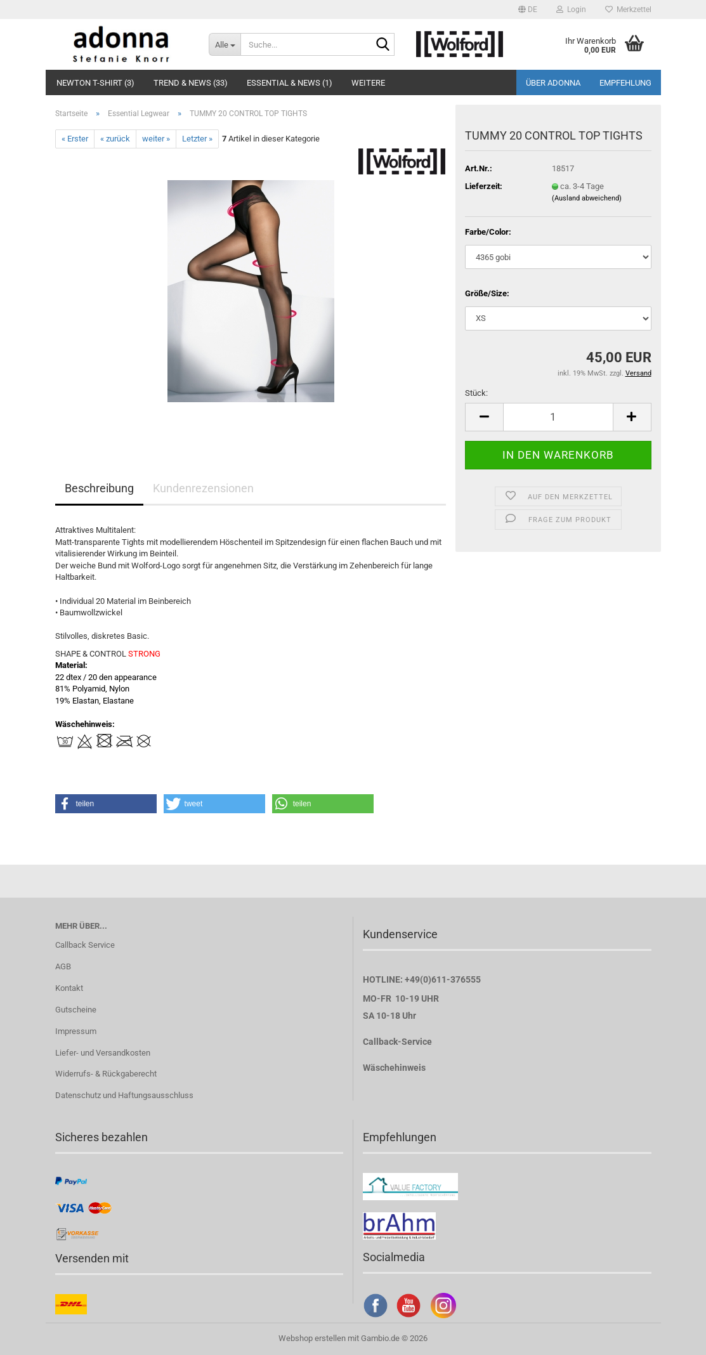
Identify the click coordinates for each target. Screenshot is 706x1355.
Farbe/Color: (488, 232)
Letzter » (197, 138)
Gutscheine (75, 1009)
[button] (528, 9)
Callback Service (85, 945)
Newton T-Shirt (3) (95, 83)
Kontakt (69, 988)
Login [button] (571, 9)
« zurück (115, 138)
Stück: (476, 393)
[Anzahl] (558, 417)
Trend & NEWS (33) (191, 83)
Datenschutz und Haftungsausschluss (124, 1095)
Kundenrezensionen (203, 488)
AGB (63, 966)
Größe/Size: (487, 293)
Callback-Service (397, 1042)
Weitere (368, 83)
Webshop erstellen (312, 1338)
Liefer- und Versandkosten (102, 1052)
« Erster (75, 138)
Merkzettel (628, 9)
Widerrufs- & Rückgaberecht (106, 1073)
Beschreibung (99, 488)
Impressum (75, 1031)
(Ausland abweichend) (587, 198)
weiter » (156, 138)
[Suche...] (224, 44)
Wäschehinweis (394, 1068)
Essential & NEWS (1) (289, 83)
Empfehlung (625, 83)
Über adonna (553, 83)
